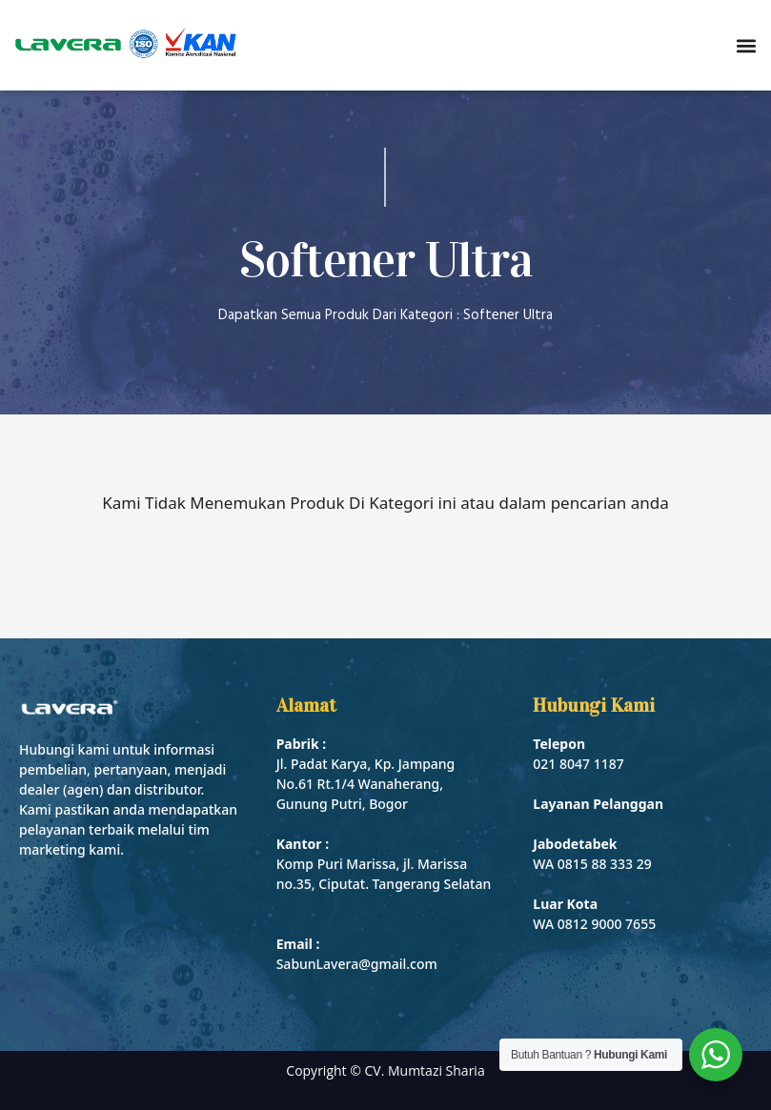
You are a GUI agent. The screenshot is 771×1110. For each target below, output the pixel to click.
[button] (745, 45)
